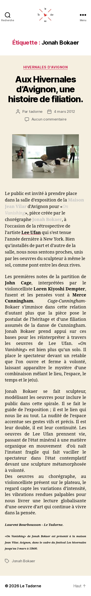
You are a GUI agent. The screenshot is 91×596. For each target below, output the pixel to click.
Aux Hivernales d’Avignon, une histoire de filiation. (45, 89)
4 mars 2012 (64, 111)
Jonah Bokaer (23, 561)
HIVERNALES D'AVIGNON (45, 67)
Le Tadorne (30, 585)
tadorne (35, 111)
